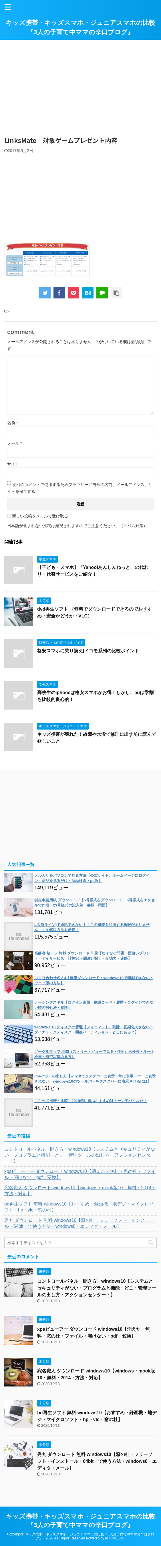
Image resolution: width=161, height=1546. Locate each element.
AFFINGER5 (114, 1538)
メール (14, 443)
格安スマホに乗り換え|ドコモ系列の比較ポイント (88, 650)
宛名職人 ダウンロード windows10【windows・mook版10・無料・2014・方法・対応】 (80, 1190)
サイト (13, 464)
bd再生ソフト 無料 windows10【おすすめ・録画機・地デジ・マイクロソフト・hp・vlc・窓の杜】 (79, 1207)
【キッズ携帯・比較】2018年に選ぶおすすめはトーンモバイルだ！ (90, 1101)
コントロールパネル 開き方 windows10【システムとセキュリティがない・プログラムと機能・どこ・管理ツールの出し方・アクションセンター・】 (79, 1155)
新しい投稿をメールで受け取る (40, 516)
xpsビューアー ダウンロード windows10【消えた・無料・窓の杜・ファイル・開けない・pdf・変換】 (80, 1174)
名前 (12, 423)
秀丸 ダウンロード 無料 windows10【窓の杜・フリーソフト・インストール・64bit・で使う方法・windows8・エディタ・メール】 (79, 1223)
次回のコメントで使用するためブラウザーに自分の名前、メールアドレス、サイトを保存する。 (79, 488)
